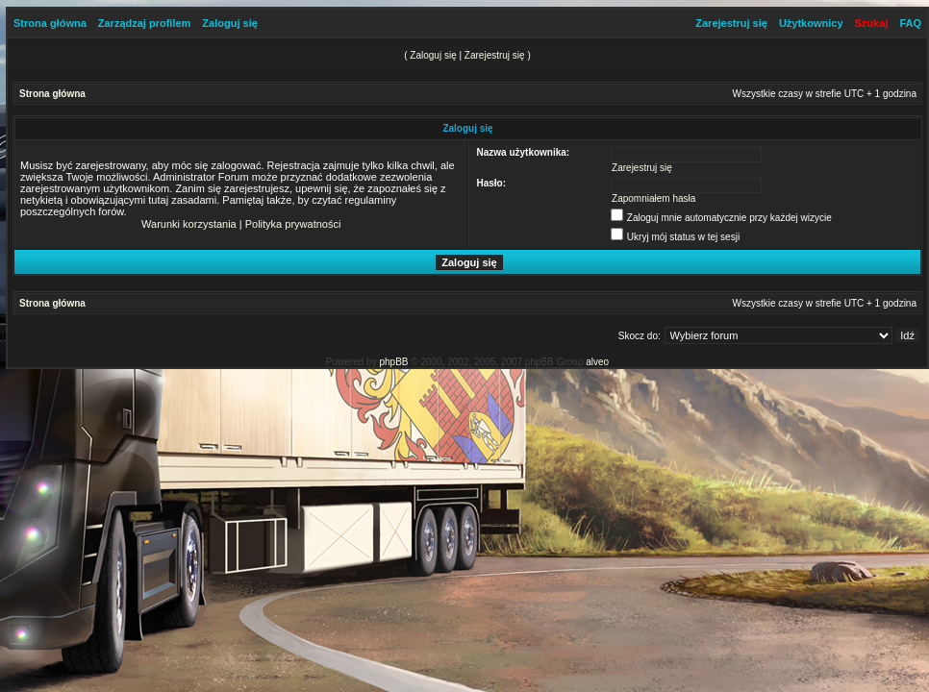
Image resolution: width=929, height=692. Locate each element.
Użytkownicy (811, 23)
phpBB (393, 362)
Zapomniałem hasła (653, 198)
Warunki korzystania (189, 224)
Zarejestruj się (731, 23)
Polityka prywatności (293, 224)
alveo (597, 362)
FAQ (910, 23)
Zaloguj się (229, 23)
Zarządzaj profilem (144, 23)
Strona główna (50, 23)
